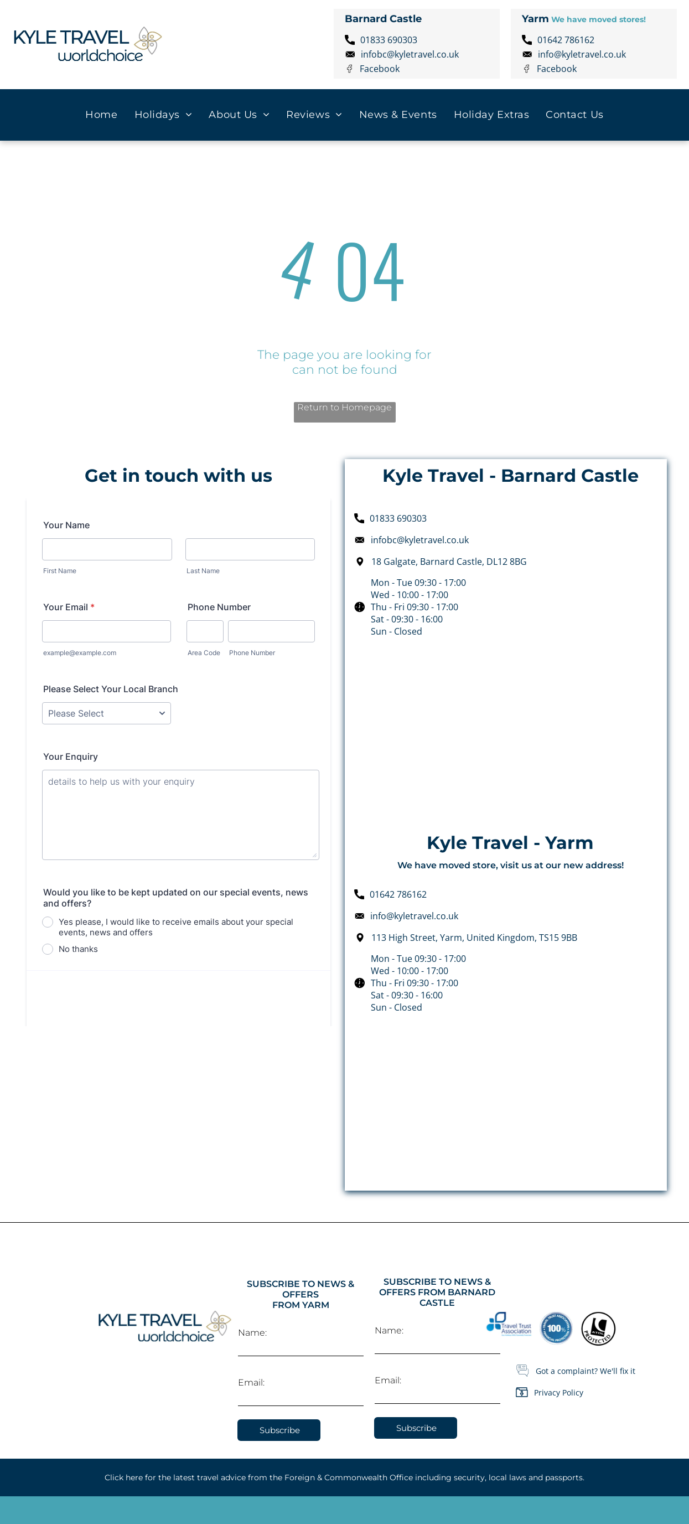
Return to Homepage (344, 407)
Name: (252, 1332)
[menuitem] (101, 115)
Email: (251, 1382)
